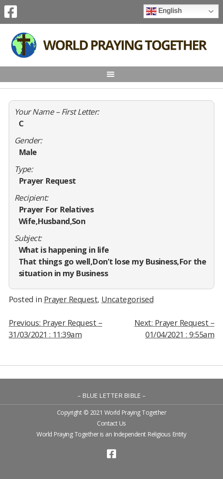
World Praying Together (135, 412)
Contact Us (111, 423)
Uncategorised (127, 299)
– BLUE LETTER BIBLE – (111, 395)
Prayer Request (70, 299)
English (164, 11)
